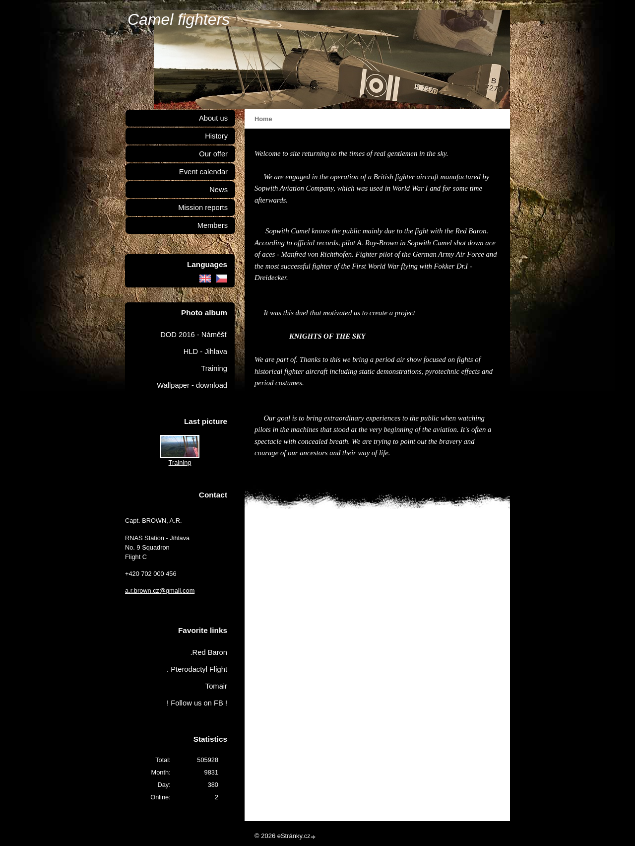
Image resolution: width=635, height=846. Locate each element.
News (218, 190)
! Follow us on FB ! (197, 703)
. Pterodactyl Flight (197, 669)
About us (213, 118)
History (216, 136)
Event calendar (203, 172)
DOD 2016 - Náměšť (193, 335)
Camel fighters (178, 19)
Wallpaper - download (192, 385)
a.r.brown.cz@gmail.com (159, 590)
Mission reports (203, 208)
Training (214, 368)
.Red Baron (208, 652)
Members (212, 225)
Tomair (216, 686)
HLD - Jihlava (205, 351)
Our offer (213, 154)
